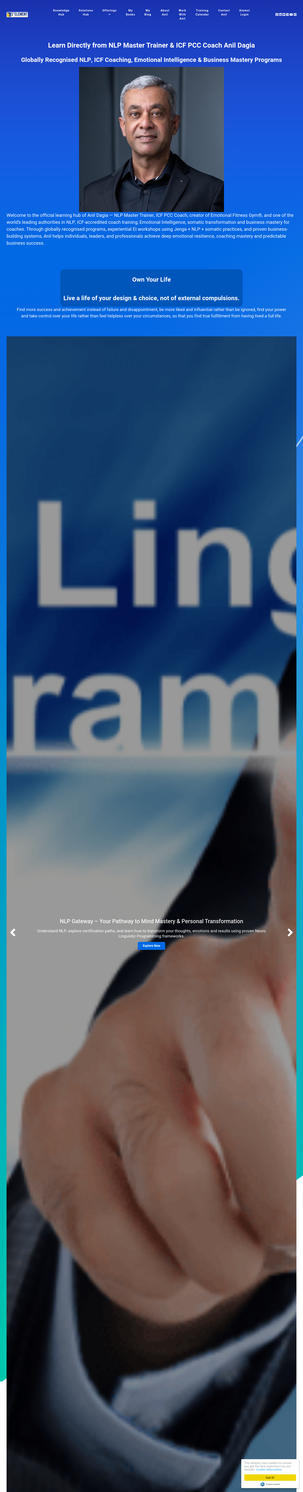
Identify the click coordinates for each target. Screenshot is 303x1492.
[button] (290, 933)
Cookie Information (269, 1469)
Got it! (270, 1478)
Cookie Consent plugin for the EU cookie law (270, 1484)
